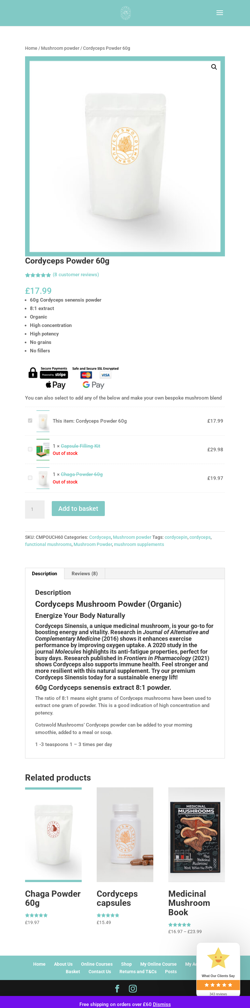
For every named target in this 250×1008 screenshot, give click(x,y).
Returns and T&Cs (138, 971)
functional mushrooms (48, 544)
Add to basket (78, 508)
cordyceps (200, 537)
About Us (63, 964)
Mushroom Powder (93, 544)
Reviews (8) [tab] (85, 574)
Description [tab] (44, 574)
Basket (73, 971)
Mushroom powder (60, 48)
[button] (214, 67)
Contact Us (100, 971)
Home (31, 48)
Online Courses (97, 964)
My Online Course (158, 964)
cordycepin (176, 537)
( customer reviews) (76, 275)
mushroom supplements (139, 544)
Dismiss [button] (162, 1004)
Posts (171, 971)
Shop (126, 964)
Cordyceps (100, 537)
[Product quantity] (35, 509)
